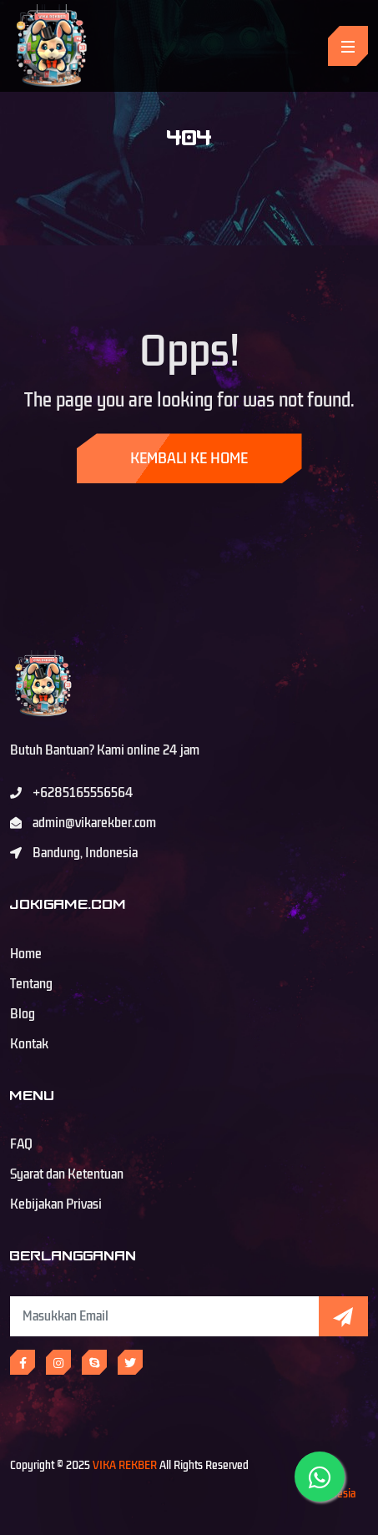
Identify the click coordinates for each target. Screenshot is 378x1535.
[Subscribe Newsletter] (164, 1316)
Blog (22, 1014)
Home (26, 954)
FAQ (21, 1144)
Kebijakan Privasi (56, 1204)
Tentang (31, 984)
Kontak (29, 1044)
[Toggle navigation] (348, 46)
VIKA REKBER (125, 1465)
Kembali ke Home (189, 458)
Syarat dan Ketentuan (66, 1174)
